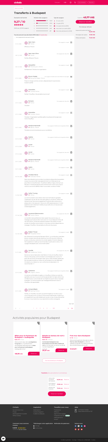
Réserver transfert (85, 22)
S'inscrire (91, 2)
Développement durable (20, 413)
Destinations (37, 410)
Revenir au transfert (19, 8)
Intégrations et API (59, 415)
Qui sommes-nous (18, 410)
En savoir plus (43, 35)
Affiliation (56, 412)
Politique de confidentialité (84, 440)
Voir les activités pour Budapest (54, 360)
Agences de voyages (60, 413)
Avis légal (74, 440)
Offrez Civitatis (17, 415)
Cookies (93, 440)
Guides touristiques (38, 413)
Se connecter (82, 2)
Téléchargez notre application (43, 423)
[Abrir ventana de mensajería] (3, 438)
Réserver (66, 379)
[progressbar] (42, 20)
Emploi (56, 419)
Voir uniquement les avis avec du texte (25, 37)
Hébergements (58, 417)
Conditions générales (66, 440)
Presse (14, 412)
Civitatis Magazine (38, 412)
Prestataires (57, 410)
